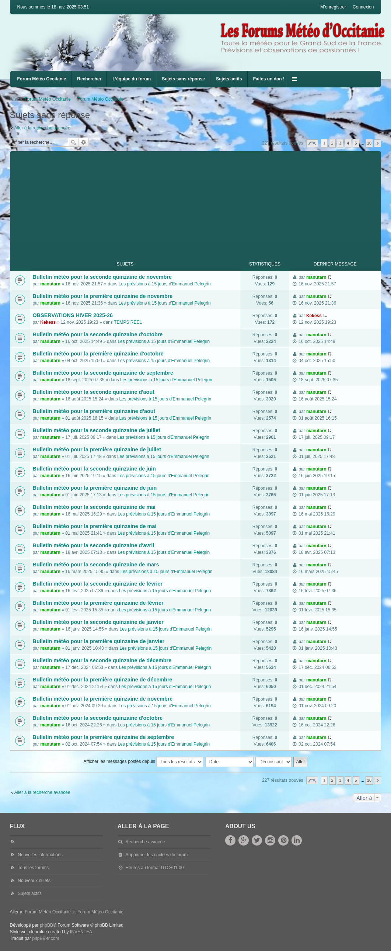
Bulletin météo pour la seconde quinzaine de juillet (96, 430)
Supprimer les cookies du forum (157, 854)
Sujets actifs (229, 78)
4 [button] (348, 143)
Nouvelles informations (40, 854)
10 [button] (369, 143)
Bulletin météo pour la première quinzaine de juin (95, 488)
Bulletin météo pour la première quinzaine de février (98, 603)
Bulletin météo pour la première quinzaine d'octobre (98, 354)
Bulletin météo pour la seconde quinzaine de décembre (102, 660)
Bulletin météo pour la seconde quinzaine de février (98, 584)
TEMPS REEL (128, 322)
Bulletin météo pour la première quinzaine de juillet (97, 449)
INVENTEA (81, 931)
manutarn (50, 284)
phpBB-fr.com (45, 938)
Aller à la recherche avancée (42, 128)
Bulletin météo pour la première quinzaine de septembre (103, 737)
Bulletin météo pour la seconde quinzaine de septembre (103, 373)
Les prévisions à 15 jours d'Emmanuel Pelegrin (165, 284)
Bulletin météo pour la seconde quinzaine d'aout (93, 392)
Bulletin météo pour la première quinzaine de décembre (102, 680)
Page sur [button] (312, 143)
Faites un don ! (268, 78)
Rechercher (89, 78)
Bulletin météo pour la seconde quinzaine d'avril (93, 545)
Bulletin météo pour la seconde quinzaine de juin (94, 469)
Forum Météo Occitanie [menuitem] (41, 78)
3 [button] (340, 143)
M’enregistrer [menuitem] (333, 7)
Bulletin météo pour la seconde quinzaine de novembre (102, 277)
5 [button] (356, 143)
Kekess (48, 322)
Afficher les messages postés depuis (143, 762)
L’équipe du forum (131, 78)
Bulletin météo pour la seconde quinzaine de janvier (98, 622)
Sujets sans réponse (183, 78)
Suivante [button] (377, 143)
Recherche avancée (84, 142)
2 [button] (332, 143)
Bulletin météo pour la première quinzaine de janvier (98, 641)
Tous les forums (33, 867)
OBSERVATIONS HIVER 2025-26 (73, 315)
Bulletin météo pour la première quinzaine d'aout (94, 411)
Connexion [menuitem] (363, 7)
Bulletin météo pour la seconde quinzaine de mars (96, 565)
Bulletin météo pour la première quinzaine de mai (95, 526)
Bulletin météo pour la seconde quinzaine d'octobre (98, 334)
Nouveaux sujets (34, 880)
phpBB (46, 925)
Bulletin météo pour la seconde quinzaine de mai (94, 507)
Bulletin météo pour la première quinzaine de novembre (103, 296)
